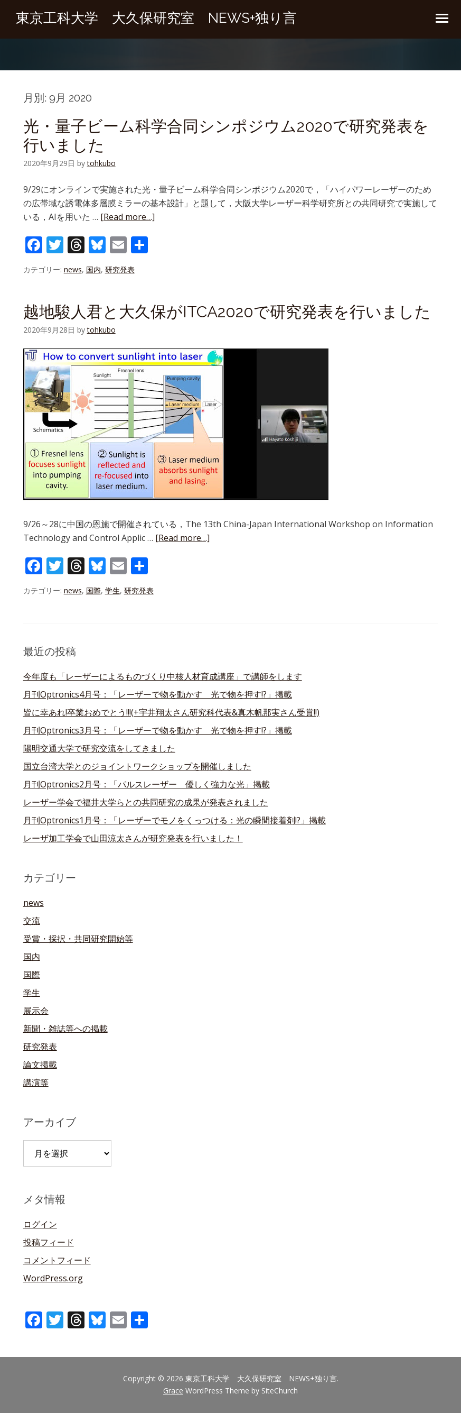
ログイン (40, 1224)
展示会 (36, 1010)
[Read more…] (127, 217)
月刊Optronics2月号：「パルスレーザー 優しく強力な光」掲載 (146, 784)
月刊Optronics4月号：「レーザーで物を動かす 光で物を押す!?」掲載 (157, 694)
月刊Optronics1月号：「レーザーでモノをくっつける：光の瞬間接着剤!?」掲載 (174, 820)
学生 (112, 590)
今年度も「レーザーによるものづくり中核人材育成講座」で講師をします (162, 676)
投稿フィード (48, 1242)
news (73, 269)
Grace (173, 1391)
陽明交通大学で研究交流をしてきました (99, 748)
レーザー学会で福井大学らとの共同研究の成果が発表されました (145, 802)
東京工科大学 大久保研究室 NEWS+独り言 (156, 18)
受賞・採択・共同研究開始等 (78, 938)
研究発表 (120, 269)
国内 (93, 269)
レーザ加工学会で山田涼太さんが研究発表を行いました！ (133, 838)
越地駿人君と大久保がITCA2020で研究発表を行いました (227, 311)
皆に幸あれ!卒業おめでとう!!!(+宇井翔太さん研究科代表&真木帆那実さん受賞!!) (171, 712)
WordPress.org (53, 1278)
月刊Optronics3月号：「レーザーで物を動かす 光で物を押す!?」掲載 (157, 730)
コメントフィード (57, 1260)
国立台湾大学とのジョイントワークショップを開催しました (137, 766)
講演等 (36, 1082)
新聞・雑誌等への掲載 (65, 1028)
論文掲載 (40, 1064)
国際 (93, 590)
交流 (31, 920)
